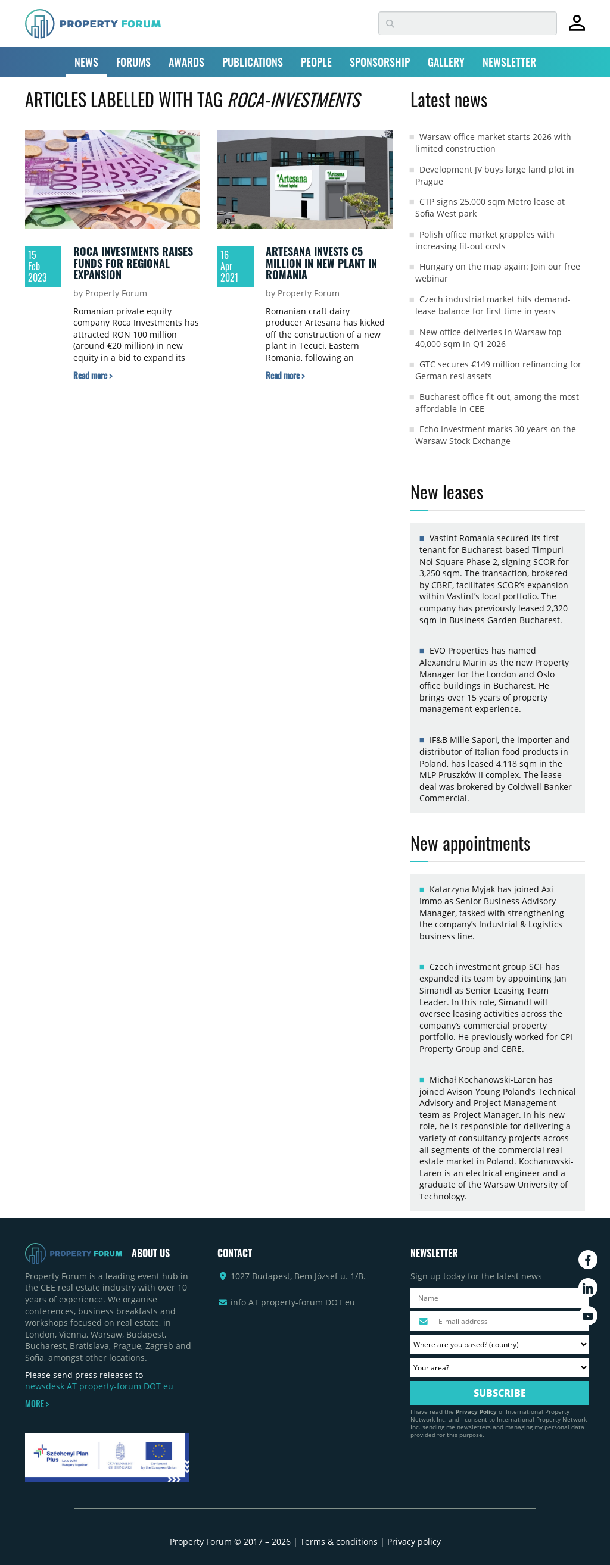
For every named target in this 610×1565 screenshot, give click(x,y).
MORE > (37, 1404)
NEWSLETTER (509, 62)
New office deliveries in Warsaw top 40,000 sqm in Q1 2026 (488, 337)
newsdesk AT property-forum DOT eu (99, 1386)
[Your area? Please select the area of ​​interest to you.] (499, 1367)
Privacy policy (414, 1541)
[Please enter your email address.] (499, 1321)
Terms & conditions (339, 1541)
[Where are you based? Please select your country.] (499, 1344)
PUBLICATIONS (252, 62)
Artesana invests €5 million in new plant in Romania (321, 262)
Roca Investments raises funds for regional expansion (133, 262)
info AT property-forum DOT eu (293, 1302)
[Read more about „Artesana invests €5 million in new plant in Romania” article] (285, 375)
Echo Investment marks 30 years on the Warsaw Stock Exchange (495, 434)
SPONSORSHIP (380, 62)
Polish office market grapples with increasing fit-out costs (485, 240)
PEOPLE (316, 62)
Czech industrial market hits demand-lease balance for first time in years (493, 305)
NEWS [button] (86, 62)
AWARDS (186, 62)
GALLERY (446, 62)
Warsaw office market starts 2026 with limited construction (493, 142)
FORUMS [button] (133, 62)
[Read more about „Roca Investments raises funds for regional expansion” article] (92, 375)
